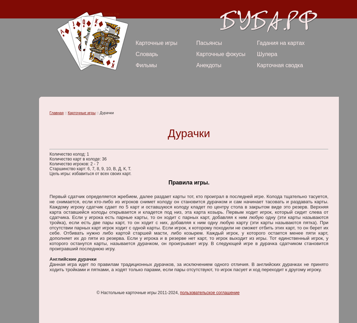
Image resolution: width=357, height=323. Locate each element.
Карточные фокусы (220, 54)
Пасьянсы (209, 43)
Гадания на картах (281, 43)
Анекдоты (208, 65)
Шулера (267, 54)
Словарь (147, 54)
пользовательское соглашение (210, 292)
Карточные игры (156, 43)
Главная (57, 113)
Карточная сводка (280, 65)
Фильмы (146, 65)
